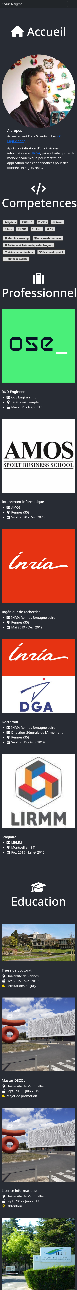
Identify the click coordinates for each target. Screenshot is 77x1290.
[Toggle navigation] (71, 4)
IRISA (36, 153)
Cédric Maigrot (12, 4)
